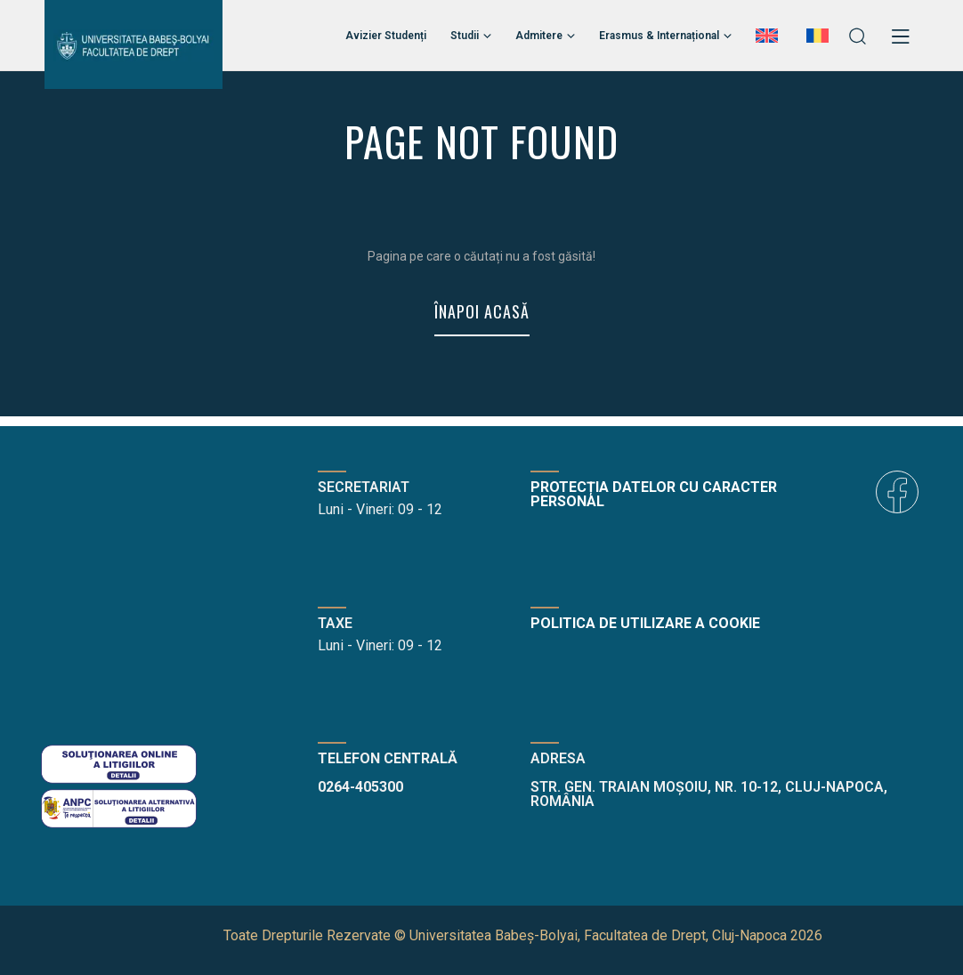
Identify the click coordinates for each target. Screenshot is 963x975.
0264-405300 (360, 786)
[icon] (897, 492)
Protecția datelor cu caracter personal (653, 494)
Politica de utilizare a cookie (645, 623)
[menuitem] (769, 35)
